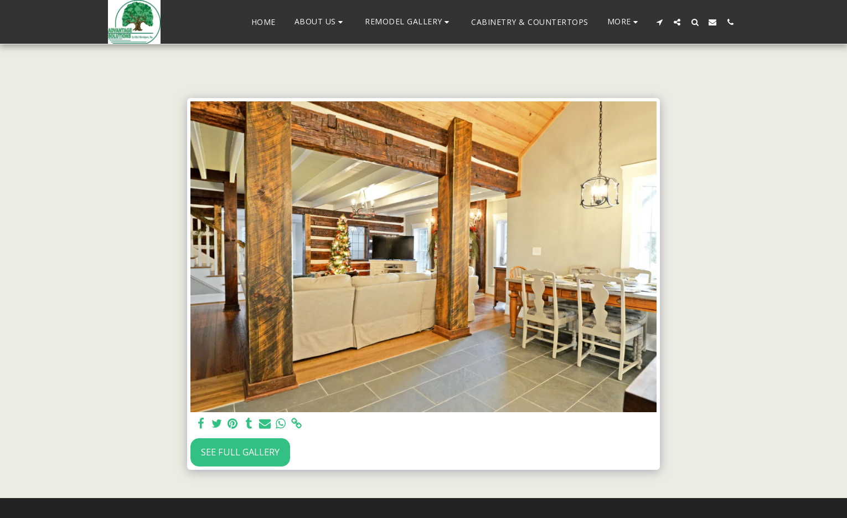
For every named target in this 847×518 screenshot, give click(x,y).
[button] (320, 21)
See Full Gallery (240, 451)
